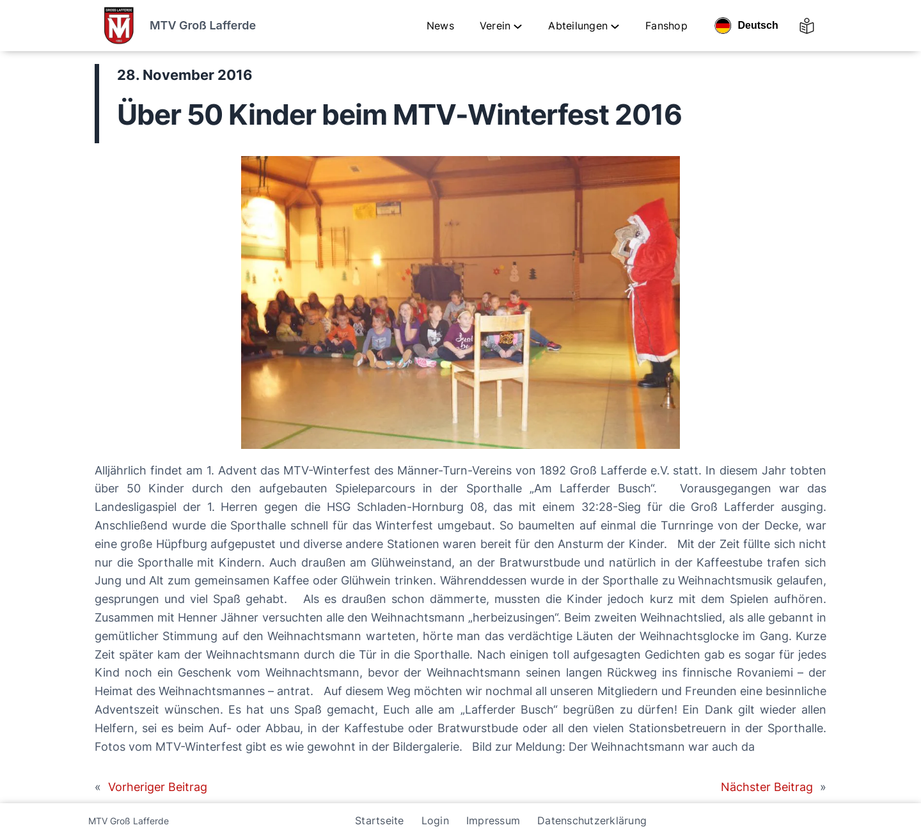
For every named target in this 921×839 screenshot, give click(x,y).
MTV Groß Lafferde (203, 25)
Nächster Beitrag (767, 787)
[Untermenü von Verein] (518, 26)
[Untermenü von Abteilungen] (615, 26)
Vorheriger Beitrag (157, 787)
